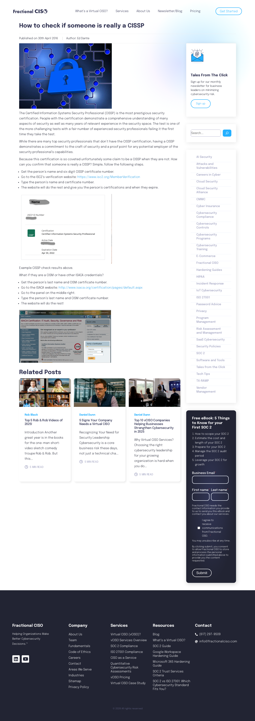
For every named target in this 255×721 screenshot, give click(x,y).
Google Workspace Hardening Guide (167, 654)
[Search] (227, 133)
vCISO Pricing (120, 677)
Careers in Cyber (208, 174)
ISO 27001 (203, 297)
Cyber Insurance (208, 206)
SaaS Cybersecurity (210, 339)
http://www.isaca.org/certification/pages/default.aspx (100, 287)
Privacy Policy (79, 687)
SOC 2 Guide (162, 646)
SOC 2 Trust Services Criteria (168, 673)
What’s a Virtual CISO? (91, 11)
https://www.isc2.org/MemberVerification (108, 177)
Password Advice (208, 304)
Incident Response (210, 283)
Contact (75, 663)
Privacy (201, 311)
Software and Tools (210, 360)
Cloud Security (207, 181)
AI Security (204, 157)
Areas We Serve (80, 669)
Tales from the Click (210, 367)
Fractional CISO (207, 263)
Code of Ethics (80, 652)
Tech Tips (203, 374)
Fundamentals (79, 646)
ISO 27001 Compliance (127, 652)
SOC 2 (200, 353)
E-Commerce (206, 256)
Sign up (200, 103)
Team (73, 640)
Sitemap (75, 681)
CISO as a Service (123, 658)
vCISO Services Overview (129, 640)
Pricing (195, 11)
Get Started (229, 11)
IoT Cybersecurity (209, 290)
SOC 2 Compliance (124, 646)
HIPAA (200, 276)
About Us (143, 11)
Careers (75, 658)
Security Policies (208, 346)
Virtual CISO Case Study (128, 683)
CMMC (200, 199)
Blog (156, 634)
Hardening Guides (209, 270)
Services (122, 11)
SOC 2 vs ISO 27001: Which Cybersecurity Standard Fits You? (171, 685)
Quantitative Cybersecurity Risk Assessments (124, 667)
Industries (76, 675)
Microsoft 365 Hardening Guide (171, 663)
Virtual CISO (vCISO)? (126, 634)
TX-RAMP (202, 380)
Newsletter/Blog (170, 11)
